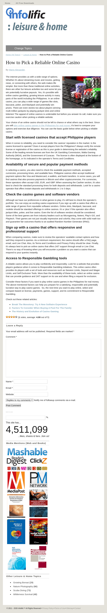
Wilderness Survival (22, 594)
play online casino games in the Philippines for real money (42, 125)
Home (7, 3)
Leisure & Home (30, 55)
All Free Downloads (25, 3)
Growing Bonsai (21, 582)
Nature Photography (23, 586)
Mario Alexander (17, 69)
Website (10, 394)
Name (9, 381)
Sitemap (70, 608)
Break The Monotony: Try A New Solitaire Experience (39, 304)
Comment (11, 337)
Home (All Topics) (13, 55)
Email (9, 388)
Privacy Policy (47, 608)
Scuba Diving (19, 590)
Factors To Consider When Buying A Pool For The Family (41, 308)
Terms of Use (60, 608)
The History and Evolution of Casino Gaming (35, 311)
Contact (78, 608)
